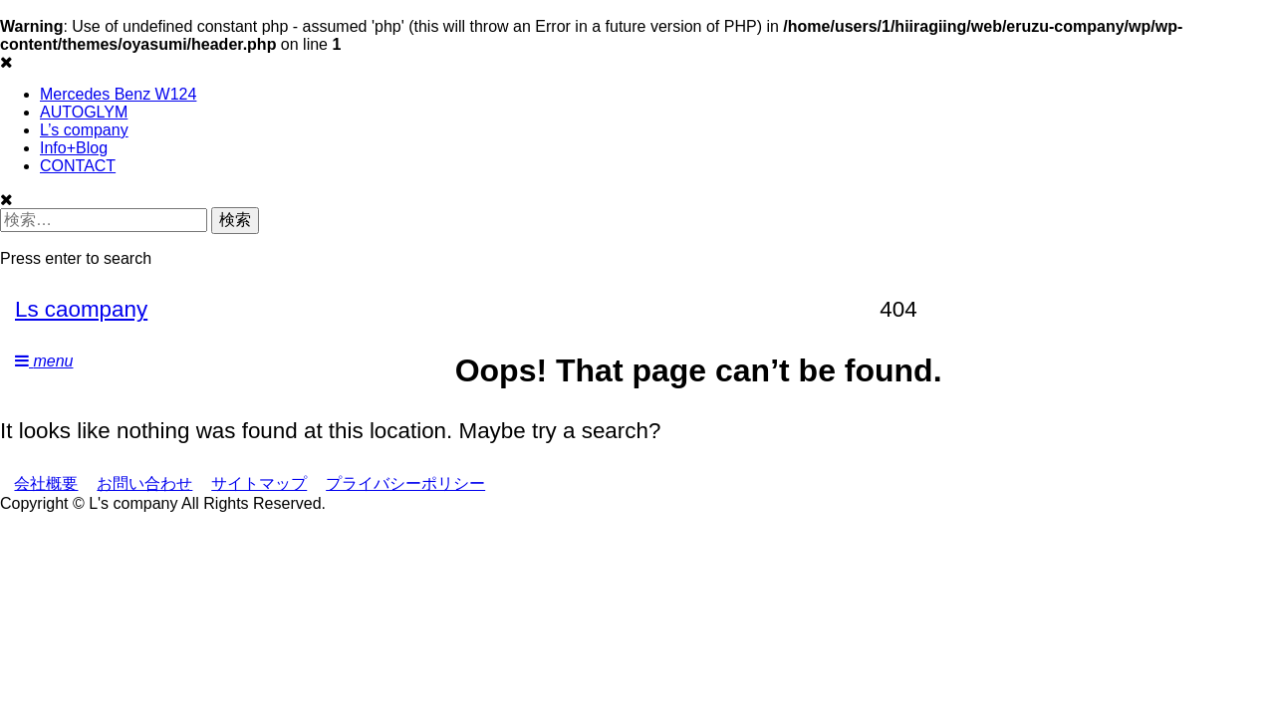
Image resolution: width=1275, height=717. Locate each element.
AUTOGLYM (84, 112)
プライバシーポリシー (405, 483)
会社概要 (46, 483)
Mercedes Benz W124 (118, 94)
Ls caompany (81, 309)
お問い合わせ (144, 483)
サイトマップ (259, 483)
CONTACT (78, 165)
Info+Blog (74, 147)
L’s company (84, 129)
